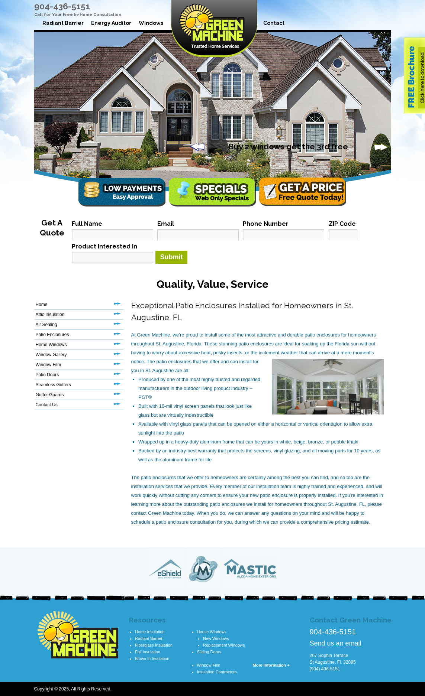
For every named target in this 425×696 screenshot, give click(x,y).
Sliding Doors (209, 652)
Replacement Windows (224, 645)
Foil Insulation (147, 652)
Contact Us (47, 404)
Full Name (87, 224)
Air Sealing (46, 324)
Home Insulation (150, 632)
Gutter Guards (50, 394)
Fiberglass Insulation (154, 645)
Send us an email (335, 643)
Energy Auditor (111, 23)
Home (42, 304)
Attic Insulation (50, 314)
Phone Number (266, 224)
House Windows (211, 632)
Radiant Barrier (63, 23)
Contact (273, 23)
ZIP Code (342, 224)
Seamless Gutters (53, 384)
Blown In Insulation (152, 658)
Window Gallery (51, 354)
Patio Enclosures (52, 334)
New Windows (216, 638)
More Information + (271, 665)
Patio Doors (47, 374)
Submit (171, 257)
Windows (151, 23)
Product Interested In (104, 246)
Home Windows (51, 344)
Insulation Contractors (217, 672)
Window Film (48, 364)
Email (165, 224)
